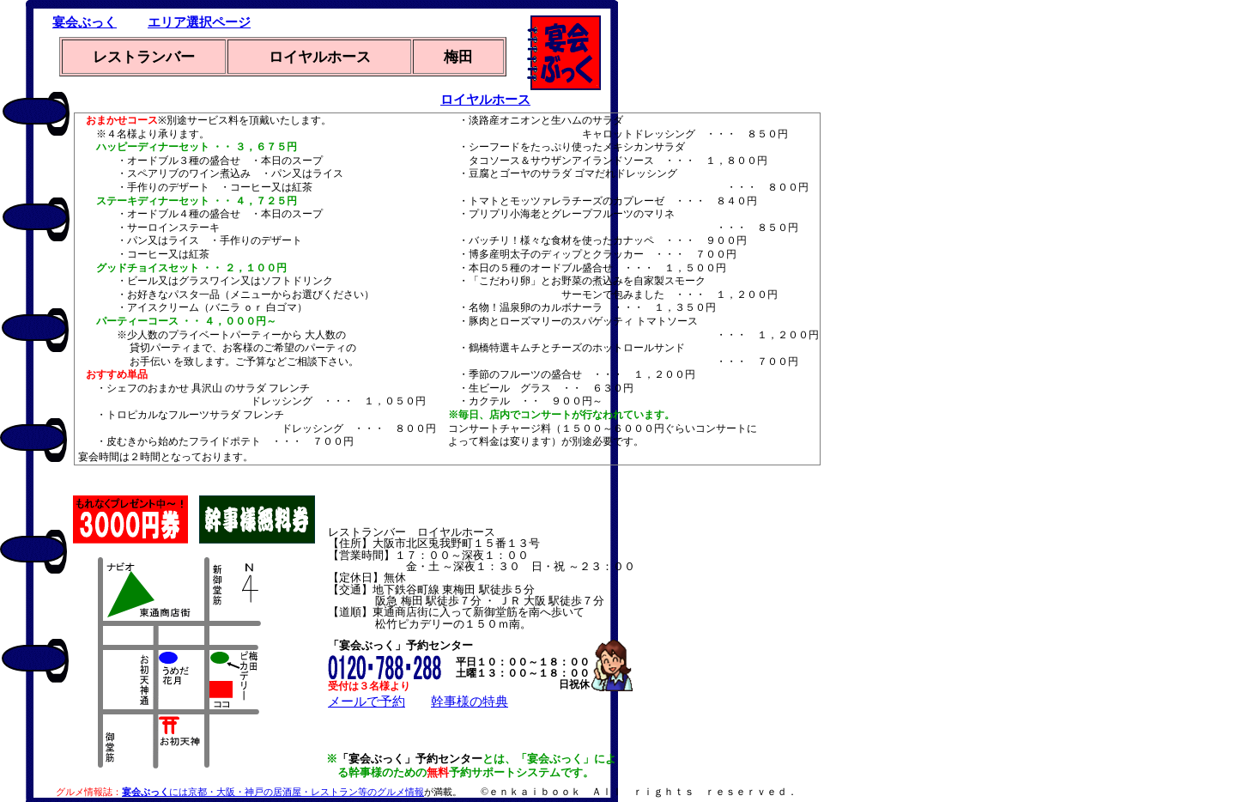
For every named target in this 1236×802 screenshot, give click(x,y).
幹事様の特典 (469, 701)
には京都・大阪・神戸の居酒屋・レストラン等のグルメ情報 (273, 792)
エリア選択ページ (199, 22)
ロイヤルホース (485, 99)
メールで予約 (366, 701)
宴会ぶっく (84, 22)
